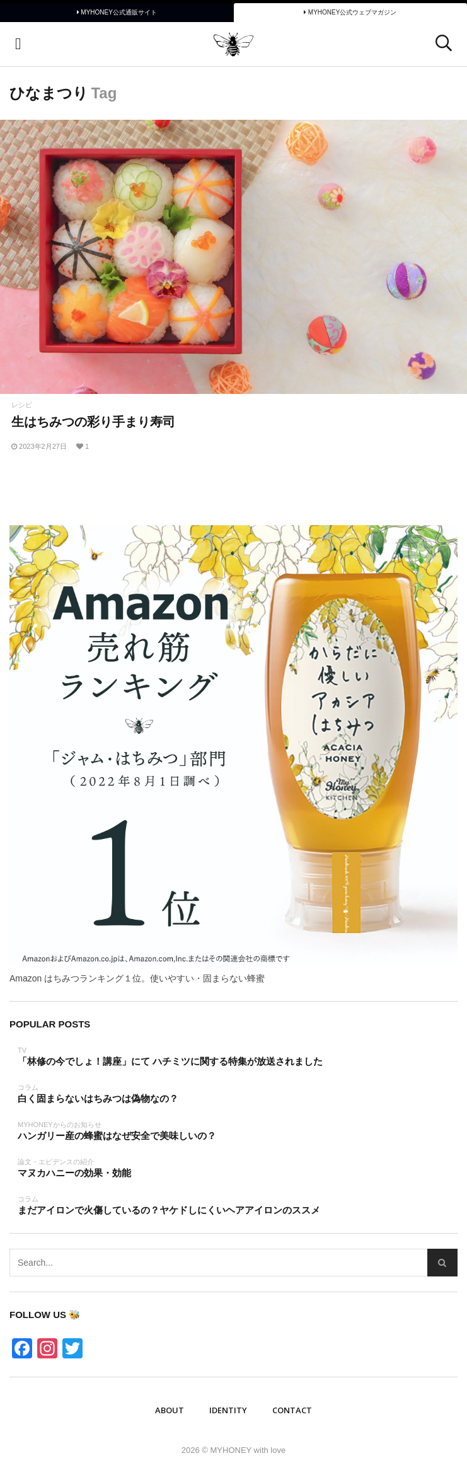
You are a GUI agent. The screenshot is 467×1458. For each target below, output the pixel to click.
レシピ (21, 405)
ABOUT (169, 1410)
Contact (292, 1410)
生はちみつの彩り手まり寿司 (93, 422)
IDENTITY (228, 1410)
